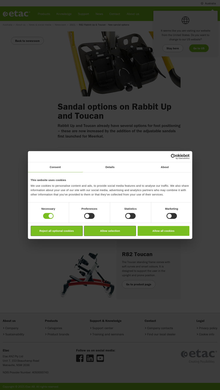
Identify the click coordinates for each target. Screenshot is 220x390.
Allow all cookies (163, 230)
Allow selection (110, 230)
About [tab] (165, 167)
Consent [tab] (55, 167)
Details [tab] (110, 167)
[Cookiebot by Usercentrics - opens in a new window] (174, 156)
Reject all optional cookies (56, 230)
